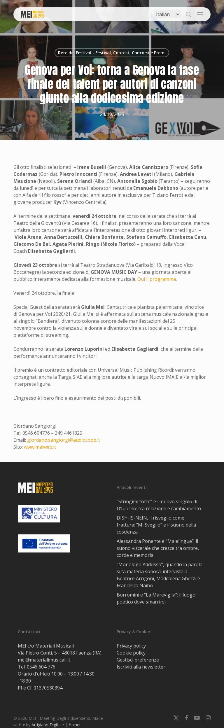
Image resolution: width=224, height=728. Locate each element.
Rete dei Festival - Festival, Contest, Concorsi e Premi (112, 52)
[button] (200, 14)
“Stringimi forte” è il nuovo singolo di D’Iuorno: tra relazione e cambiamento (159, 505)
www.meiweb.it (40, 447)
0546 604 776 (41, 667)
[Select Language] (167, 14)
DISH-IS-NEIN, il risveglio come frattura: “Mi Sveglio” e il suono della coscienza (156, 525)
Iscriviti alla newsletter (141, 667)
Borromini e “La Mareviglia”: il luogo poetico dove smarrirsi (156, 598)
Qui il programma (156, 279)
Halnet (75, 724)
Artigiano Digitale (48, 724)
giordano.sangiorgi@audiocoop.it (63, 440)
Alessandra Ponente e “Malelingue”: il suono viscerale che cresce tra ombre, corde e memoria (158, 548)
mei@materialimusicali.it (44, 660)
